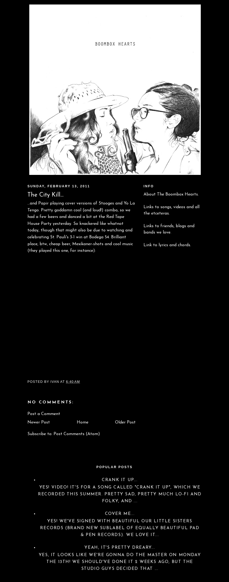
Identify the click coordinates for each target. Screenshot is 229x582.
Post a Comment (43, 414)
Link (148, 245)
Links (149, 207)
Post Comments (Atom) (77, 434)
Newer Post (38, 422)
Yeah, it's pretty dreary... (119, 548)
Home (82, 422)
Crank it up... (119, 480)
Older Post (125, 422)
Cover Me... (120, 514)
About (150, 194)
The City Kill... (45, 195)
